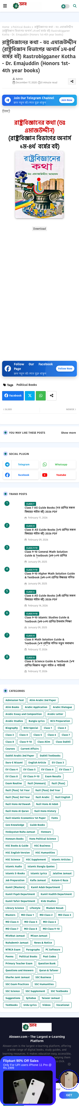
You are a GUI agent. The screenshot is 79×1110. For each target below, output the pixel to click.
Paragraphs (33, 949)
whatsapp (61, 464)
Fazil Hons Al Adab (47, 804)
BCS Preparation (60, 721)
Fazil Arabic (43, 797)
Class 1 (48, 728)
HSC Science (12, 859)
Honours (46, 832)
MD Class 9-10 (51, 929)
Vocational (62, 1005)
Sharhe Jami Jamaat (17, 977)
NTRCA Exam (12, 949)
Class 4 (23, 735)
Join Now (66, 100)
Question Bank (47, 963)
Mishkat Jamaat (15, 935)
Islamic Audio (13, 866)
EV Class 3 (58, 762)
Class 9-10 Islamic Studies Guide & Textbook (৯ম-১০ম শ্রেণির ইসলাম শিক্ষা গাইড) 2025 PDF (48, 621)
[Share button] (51, 396)
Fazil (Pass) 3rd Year (17, 797)
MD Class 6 (49, 922)
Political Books (22, 27)
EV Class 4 (11, 769)
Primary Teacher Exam (18, 963)
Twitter (30, 396)
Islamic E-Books (15, 873)
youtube (61, 475)
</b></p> (39, 294)
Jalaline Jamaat (62, 873)
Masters (10, 915)
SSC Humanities (44, 984)
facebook (23, 475)
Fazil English (62, 797)
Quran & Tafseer (48, 970)
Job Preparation (14, 880)
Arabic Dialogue (62, 707)
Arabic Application (36, 707)
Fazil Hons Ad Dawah (17, 804)
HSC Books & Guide (16, 845)
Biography (11, 728)
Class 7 (66, 735)
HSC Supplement (36, 859)
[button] (75, 6)
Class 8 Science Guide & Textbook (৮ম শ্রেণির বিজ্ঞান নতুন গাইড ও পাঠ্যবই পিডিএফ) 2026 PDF (49, 665)
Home (5, 27)
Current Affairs (30, 748)
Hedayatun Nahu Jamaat (20, 832)
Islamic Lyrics (39, 873)
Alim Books (12, 707)
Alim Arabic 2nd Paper (42, 700)
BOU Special (31, 728)
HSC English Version (17, 852)
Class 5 (37, 735)
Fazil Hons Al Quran (17, 811)
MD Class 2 (46, 915)
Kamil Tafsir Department (20, 901)
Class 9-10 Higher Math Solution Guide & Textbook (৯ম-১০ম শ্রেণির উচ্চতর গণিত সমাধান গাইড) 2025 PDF (50, 577)
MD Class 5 (30, 922)
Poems (9, 956)
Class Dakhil (63, 741)
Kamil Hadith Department (56, 894)
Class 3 (9, 735)
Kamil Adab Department (45, 887)
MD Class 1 (27, 915)
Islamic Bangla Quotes (41, 866)
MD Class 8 (30, 929)
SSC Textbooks (59, 991)
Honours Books (14, 838)
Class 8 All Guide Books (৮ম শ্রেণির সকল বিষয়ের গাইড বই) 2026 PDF (50, 531)
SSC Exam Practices (17, 984)
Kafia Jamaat (38, 880)
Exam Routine (13, 783)
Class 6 (52, 735)
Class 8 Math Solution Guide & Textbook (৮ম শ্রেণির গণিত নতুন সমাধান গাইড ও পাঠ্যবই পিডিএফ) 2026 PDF (49, 643)
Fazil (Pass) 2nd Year (47, 790)
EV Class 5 (29, 769)
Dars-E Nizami (14, 762)
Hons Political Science (42, 838)
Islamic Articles (61, 859)
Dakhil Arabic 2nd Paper (19, 755)
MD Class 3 (64, 915)
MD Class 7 (11, 929)
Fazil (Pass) (58, 783)
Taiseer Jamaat (51, 998)
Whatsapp (41, 396)
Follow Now (65, 368)
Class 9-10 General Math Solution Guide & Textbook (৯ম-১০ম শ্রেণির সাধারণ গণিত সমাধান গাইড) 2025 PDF (48, 555)
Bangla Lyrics (37, 721)
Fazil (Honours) (37, 783)
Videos (46, 1005)
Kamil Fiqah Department (20, 894)
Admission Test (14, 700)
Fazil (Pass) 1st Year (17, 790)
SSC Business (43, 977)
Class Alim (43, 741)
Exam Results (53, 776)
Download (39, 229)
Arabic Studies (14, 721)
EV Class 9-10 (31, 776)
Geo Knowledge (14, 825)
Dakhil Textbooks (50, 755)
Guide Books (37, 825)
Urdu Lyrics (30, 1005)
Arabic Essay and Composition (23, 714)
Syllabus (31, 998)
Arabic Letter (55, 714)
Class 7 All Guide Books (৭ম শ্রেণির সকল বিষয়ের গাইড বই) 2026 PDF (50, 509)
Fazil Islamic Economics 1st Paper (25, 818)
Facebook (15, 396)
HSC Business (42, 845)
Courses (10, 748)
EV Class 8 (11, 776)
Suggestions (12, 998)
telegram (23, 464)
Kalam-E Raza (60, 880)
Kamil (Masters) (15, 887)
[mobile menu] (5, 6)
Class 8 (9, 741)
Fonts (54, 818)
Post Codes (49, 956)
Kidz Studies (48, 901)
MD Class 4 (12, 922)
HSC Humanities (45, 852)
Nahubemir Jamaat (16, 942)
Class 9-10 (26, 741)
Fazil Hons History (45, 811)
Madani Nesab (54, 908)
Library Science (14, 908)
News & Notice (43, 942)
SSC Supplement (35, 991)
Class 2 (62, 728)
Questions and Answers (19, 970)
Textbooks (11, 1005)
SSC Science (12, 991)
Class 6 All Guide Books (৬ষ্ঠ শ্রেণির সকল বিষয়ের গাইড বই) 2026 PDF (50, 597)
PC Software (53, 949)
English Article (37, 762)
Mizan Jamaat (39, 935)
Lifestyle (35, 908)
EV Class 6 (47, 769)
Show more (68, 433)
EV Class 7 (65, 769)
